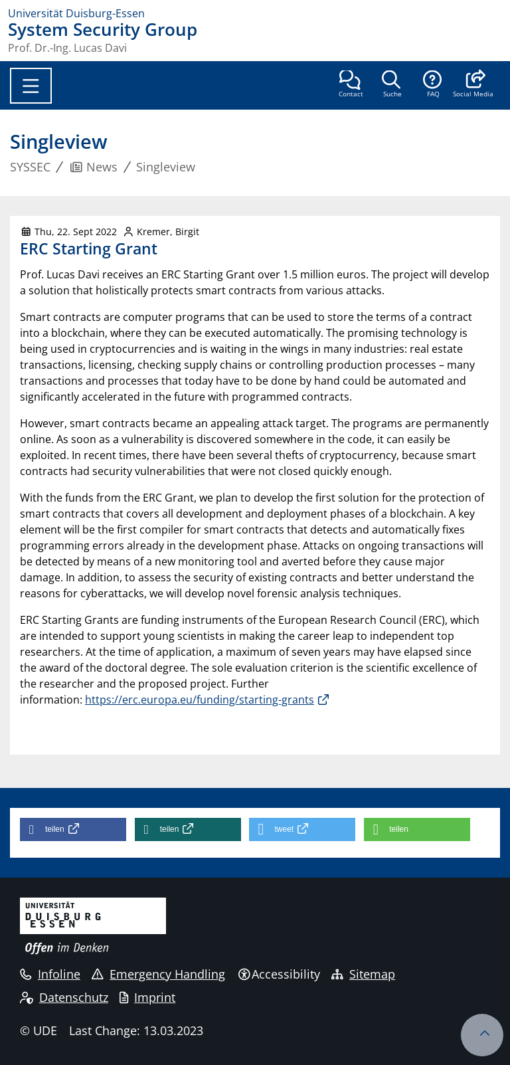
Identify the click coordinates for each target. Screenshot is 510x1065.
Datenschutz (64, 997)
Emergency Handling (158, 974)
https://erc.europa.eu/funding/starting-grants (199, 699)
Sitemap (363, 974)
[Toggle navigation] (31, 86)
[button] (473, 85)
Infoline (50, 974)
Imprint (147, 997)
